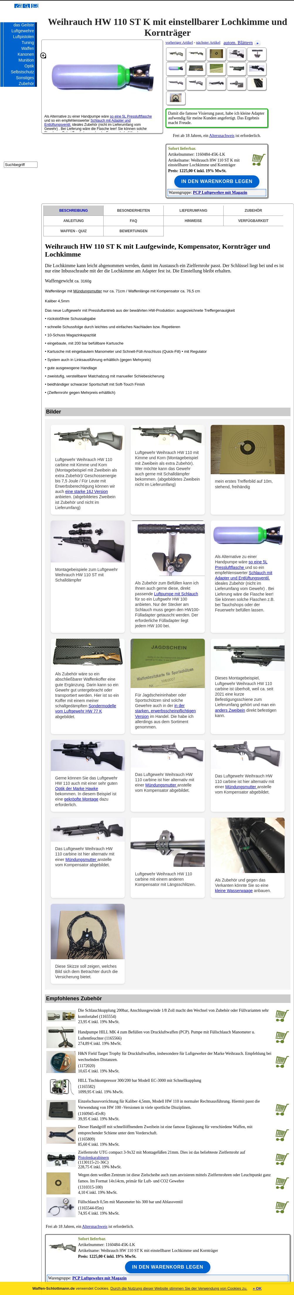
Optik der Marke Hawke (76, 788)
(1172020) (175, 1059)
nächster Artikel (208, 42)
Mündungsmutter (87, 291)
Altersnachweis (221, 135)
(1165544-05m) (175, 1204)
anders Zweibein (230, 710)
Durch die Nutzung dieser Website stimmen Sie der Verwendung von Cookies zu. (178, 1288)
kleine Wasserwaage (234, 890)
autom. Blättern (238, 42)
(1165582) (175, 1083)
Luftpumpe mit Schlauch (176, 593)
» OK (257, 1288)
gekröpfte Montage (81, 799)
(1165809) (175, 1132)
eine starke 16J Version (86, 491)
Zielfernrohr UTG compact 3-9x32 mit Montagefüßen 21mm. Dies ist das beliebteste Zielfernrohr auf (161, 1152)
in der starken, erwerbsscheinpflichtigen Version (165, 710)
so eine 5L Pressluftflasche (131, 116)
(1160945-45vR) (175, 1107)
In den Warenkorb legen (217, 181)
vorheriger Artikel (179, 42)
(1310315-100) (175, 1180)
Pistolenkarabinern (93, 1157)
